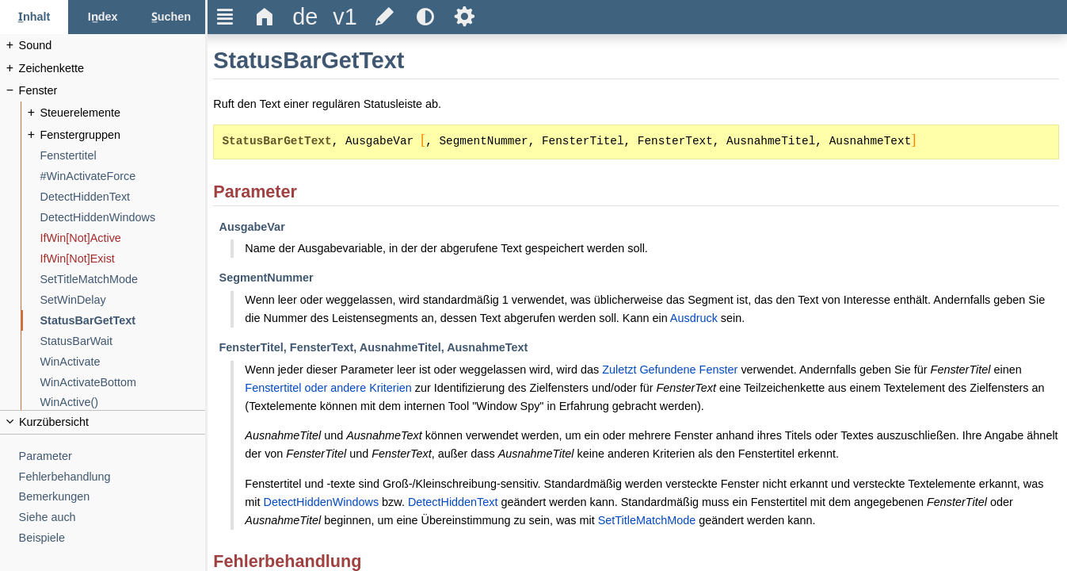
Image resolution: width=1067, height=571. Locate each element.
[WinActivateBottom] (123, 383)
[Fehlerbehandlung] (112, 477)
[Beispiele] (112, 538)
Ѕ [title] (464, 17)
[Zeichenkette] (112, 68)
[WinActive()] (123, 402)
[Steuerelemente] (123, 113)
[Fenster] (112, 91)
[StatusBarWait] (123, 341)
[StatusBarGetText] (123, 321)
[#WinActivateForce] (123, 176)
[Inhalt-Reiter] (34, 17)
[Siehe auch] (112, 517)
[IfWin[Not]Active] (123, 238)
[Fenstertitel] (123, 156)
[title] (305, 17)
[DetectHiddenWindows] (123, 218)
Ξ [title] (225, 17)
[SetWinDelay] (123, 300)
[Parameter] (112, 456)
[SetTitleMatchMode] (123, 279)
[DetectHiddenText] (123, 197)
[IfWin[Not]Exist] (123, 259)
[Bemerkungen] (112, 497)
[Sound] (112, 45)
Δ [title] (264, 17)
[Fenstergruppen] (123, 135)
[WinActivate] (123, 362)
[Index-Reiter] (102, 17)
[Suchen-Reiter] (171, 17)
